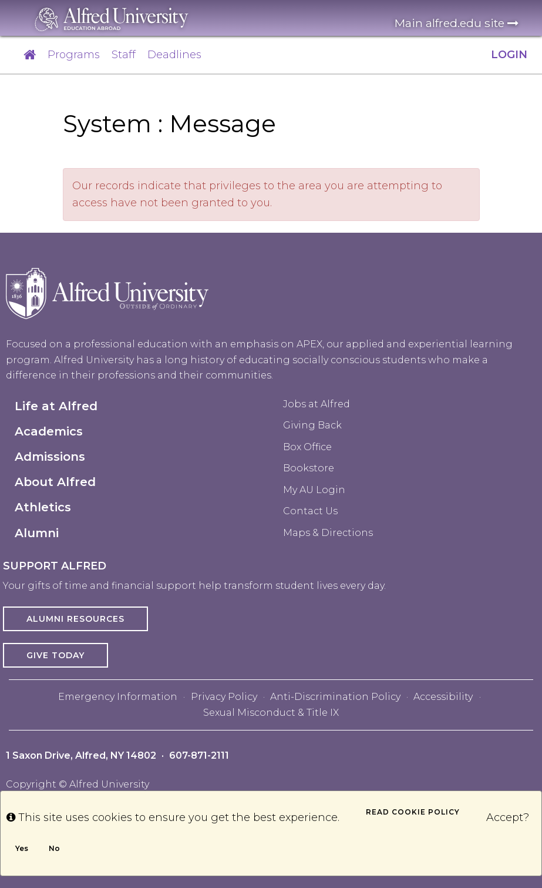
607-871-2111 (199, 755)
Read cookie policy (413, 811)
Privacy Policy (224, 696)
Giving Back (312, 425)
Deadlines (174, 54)
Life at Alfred (56, 406)
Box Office (307, 447)
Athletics (43, 507)
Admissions (50, 457)
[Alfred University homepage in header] (111, 18)
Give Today (55, 655)
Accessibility (443, 696)
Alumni (37, 533)
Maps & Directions (328, 532)
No (54, 848)
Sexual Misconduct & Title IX (271, 712)
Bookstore (308, 468)
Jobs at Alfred (316, 404)
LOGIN (509, 54)
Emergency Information (117, 696)
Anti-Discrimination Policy (335, 696)
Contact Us (310, 511)
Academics (49, 431)
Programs (74, 54)
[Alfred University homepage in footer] (107, 301)
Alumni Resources (75, 619)
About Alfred (55, 482)
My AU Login (314, 489)
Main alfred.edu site (457, 23)
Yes (21, 848)
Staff (124, 54)
